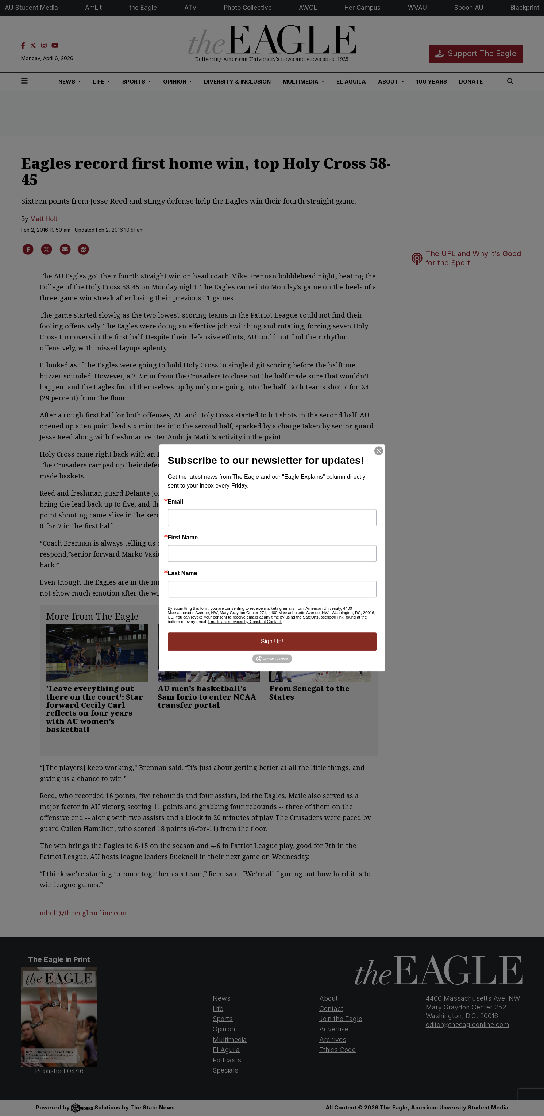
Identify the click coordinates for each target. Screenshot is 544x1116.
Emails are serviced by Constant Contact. (245, 621)
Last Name (182, 573)
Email (176, 502)
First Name (183, 537)
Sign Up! (272, 641)
